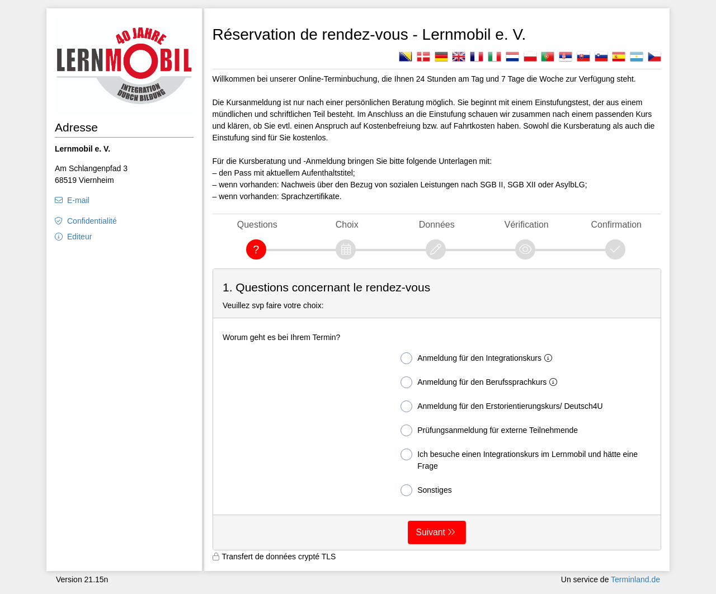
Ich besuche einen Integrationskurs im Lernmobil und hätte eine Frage (519, 459)
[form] (437, 409)
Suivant (430, 532)
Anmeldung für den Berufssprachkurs (481, 382)
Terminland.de (635, 579)
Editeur (79, 236)
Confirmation (616, 224)
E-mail (78, 200)
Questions (257, 224)
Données (437, 224)
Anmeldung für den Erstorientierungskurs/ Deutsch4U (502, 406)
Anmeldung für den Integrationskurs (479, 358)
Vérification (527, 224)
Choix (347, 224)
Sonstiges (426, 490)
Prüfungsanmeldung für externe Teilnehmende (489, 430)
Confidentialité (92, 220)
